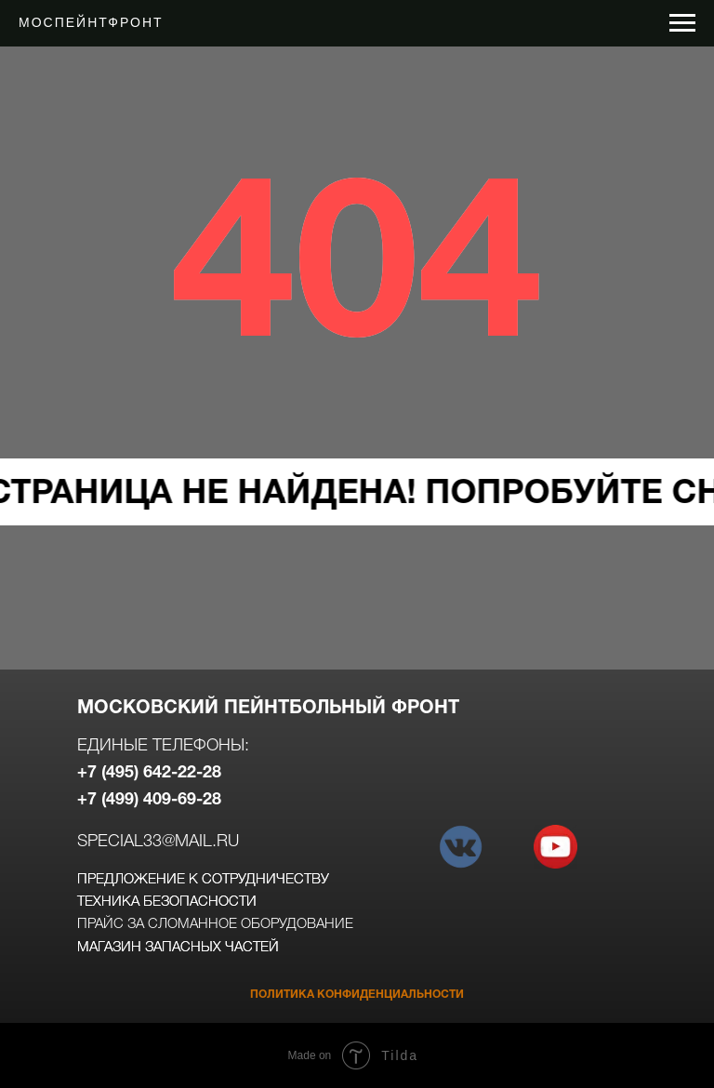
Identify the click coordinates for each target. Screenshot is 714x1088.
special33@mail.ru (158, 841)
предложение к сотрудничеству (203, 879)
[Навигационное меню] (682, 23)
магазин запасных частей (178, 947)
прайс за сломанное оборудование (215, 924)
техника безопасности (167, 902)
